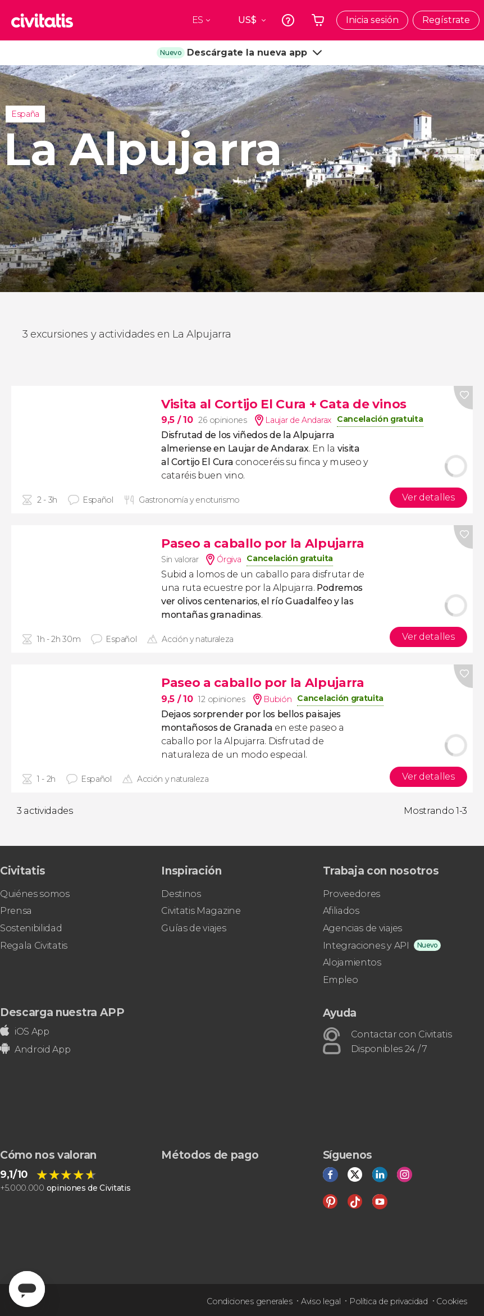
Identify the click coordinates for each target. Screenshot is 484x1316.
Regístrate (446, 20)
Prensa (16, 910)
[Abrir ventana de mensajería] (27, 1289)
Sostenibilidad (31, 928)
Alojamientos (352, 962)
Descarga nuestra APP (62, 1012)
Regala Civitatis (33, 945)
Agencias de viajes (362, 928)
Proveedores (351, 894)
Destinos (180, 894)
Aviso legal (320, 1301)
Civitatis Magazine (200, 910)
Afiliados (341, 910)
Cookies (451, 1301)
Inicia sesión (372, 20)
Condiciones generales (249, 1301)
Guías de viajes (193, 928)
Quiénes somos (35, 894)
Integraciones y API (366, 945)
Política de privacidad (388, 1301)
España (25, 114)
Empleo (340, 980)
